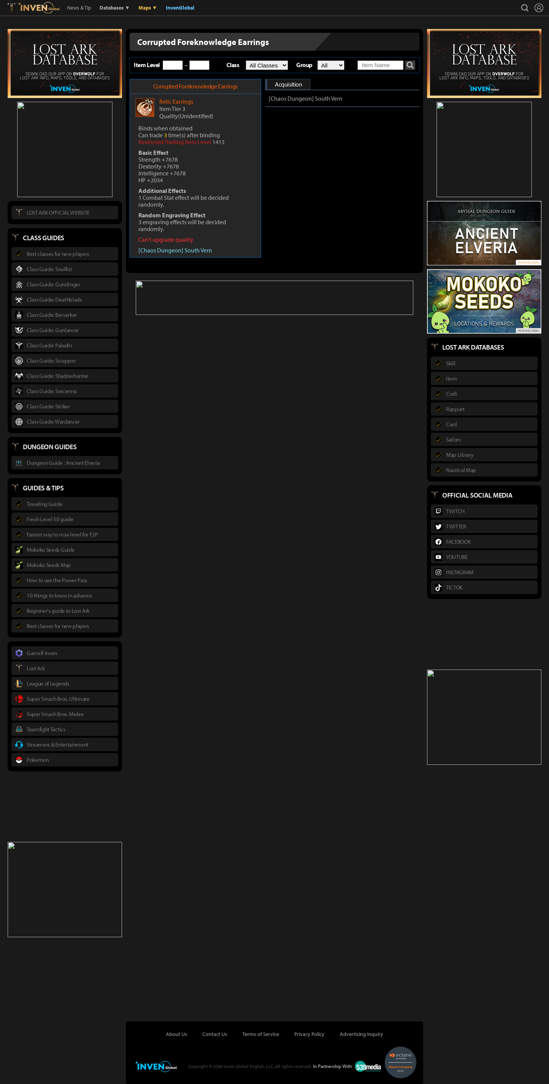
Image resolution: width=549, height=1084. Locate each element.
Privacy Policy (309, 1034)
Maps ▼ (147, 7)
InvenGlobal (180, 7)
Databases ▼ (115, 7)
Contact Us (214, 1034)
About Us (176, 1034)
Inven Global (39, 7)
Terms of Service (260, 1034)
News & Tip (79, 7)
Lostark (17, 7)
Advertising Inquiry (361, 1034)
